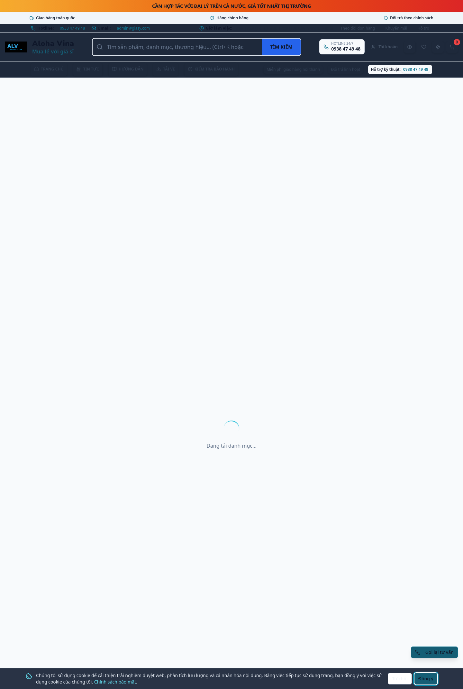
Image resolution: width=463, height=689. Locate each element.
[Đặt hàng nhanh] (438, 47)
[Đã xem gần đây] (409, 47)
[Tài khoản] (384, 47)
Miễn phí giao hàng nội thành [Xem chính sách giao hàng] (293, 69)
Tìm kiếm (281, 47)
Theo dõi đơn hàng (357, 28)
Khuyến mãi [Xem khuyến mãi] (396, 28)
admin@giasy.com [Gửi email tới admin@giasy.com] (133, 28)
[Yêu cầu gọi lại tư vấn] (434, 652)
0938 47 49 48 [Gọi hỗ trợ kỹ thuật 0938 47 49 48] (415, 69)
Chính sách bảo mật (115, 682)
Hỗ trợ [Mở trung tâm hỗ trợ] (423, 28)
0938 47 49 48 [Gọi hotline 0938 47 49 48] (72, 28)
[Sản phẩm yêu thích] (424, 47)
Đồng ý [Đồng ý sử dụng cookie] (425, 678)
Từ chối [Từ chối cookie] (400, 678)
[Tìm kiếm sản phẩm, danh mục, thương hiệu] (177, 47)
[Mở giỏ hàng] (452, 47)
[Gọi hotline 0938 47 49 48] (342, 46)
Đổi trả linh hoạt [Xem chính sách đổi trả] (345, 69)
